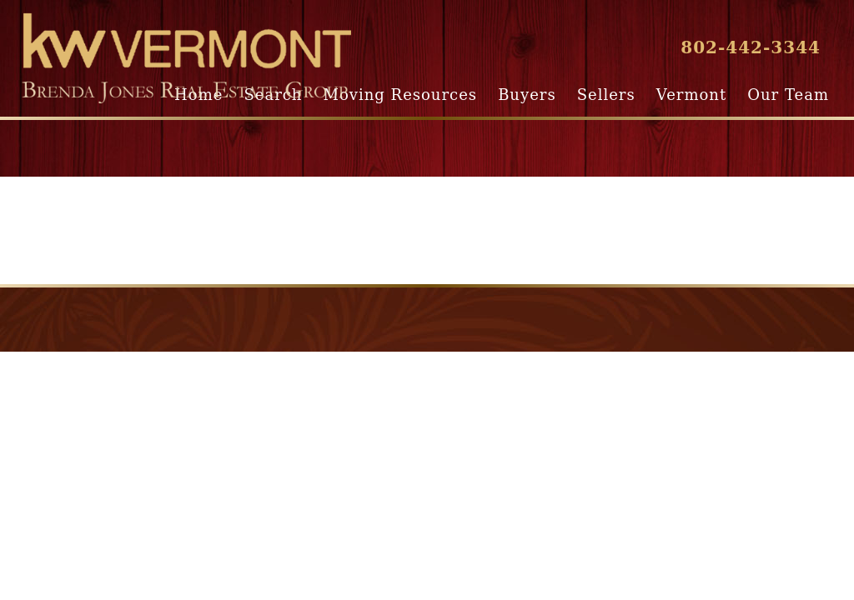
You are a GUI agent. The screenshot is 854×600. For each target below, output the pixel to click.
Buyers (526, 94)
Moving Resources (400, 94)
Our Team (788, 94)
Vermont (691, 94)
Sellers (606, 94)
